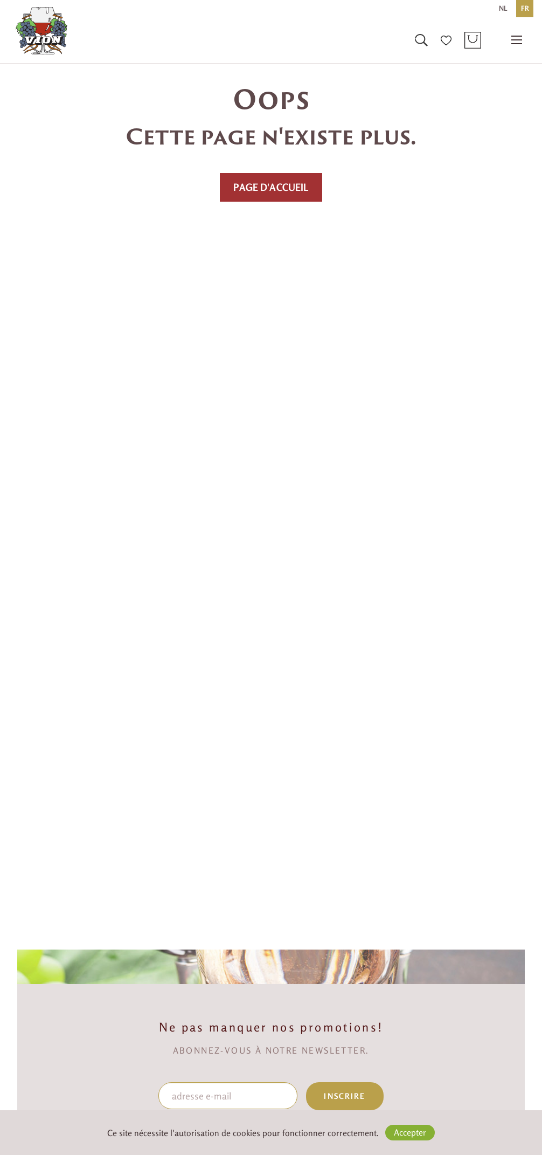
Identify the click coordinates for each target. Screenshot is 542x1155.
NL (503, 8)
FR (525, 8)
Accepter (410, 1132)
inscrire (344, 1096)
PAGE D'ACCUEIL (270, 187)
